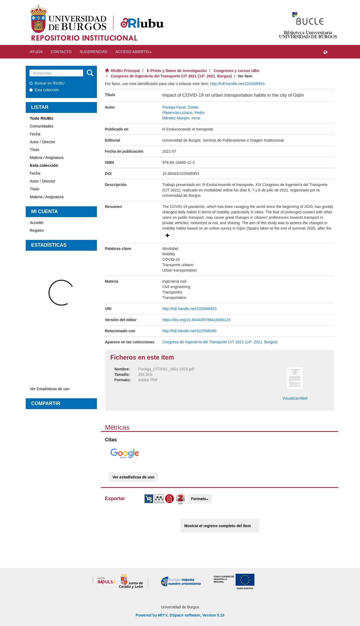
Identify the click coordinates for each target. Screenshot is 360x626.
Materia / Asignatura (47, 157)
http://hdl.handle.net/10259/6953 (237, 83)
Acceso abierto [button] (133, 52)
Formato (199, 499)
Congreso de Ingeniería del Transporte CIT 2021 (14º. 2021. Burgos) (171, 76)
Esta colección (44, 90)
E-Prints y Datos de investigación (177, 71)
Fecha (35, 134)
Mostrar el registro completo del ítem (217, 526)
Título (34, 150)
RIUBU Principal (125, 71)
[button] (325, 51)
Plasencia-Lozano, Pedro (183, 112)
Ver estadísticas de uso (134, 477)
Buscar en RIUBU (46, 83)
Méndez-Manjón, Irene (181, 118)
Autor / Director (42, 142)
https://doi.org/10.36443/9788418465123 (196, 320)
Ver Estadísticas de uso (49, 389)
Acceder (37, 222)
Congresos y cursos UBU (237, 71)
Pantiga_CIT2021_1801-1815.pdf (166, 369)
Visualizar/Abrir (295, 398)
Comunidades (41, 126)
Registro (37, 230)
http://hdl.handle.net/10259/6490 (189, 331)
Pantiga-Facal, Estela (180, 107)
